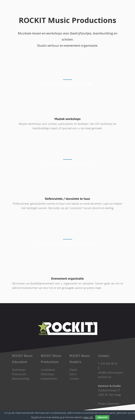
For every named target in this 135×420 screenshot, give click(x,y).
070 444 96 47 (109, 363)
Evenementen (49, 378)
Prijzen (73, 369)
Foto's (73, 374)
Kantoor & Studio (109, 386)
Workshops (19, 369)
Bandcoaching (20, 378)
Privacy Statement (108, 403)
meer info (88, 417)
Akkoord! (102, 417)
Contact (74, 378)
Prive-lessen (19, 374)
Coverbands (48, 369)
